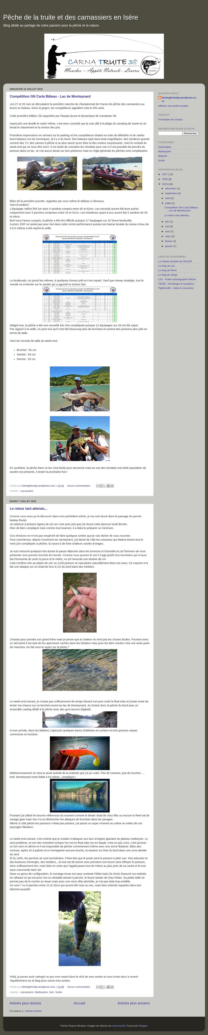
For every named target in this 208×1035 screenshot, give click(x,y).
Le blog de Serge (168, 274)
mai (167, 226)
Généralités (164, 147)
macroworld (118, 1025)
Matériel (162, 156)
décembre (171, 188)
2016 (165, 179)
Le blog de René (167, 270)
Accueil (79, 1003)
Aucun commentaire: (79, 485)
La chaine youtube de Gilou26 (175, 261)
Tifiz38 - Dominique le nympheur (176, 283)
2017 (165, 174)
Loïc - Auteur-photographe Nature (177, 279)
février (169, 241)
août (168, 198)
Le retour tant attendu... (28, 508)
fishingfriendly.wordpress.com (179, 99)
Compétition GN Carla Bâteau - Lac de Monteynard (50, 96)
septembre (171, 193)
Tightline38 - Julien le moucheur (176, 288)
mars (168, 236)
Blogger (143, 1025)
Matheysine (41, 992)
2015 (165, 184)
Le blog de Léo (166, 265)
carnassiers (27, 491)
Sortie (58, 992)
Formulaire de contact (170, 119)
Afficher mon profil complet (173, 105)
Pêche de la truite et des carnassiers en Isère (70, 17)
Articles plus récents (25, 1003)
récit (51, 992)
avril (168, 231)
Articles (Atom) (33, 1011)
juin (167, 221)
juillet (168, 203)
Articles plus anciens (134, 1003)
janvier (169, 246)
